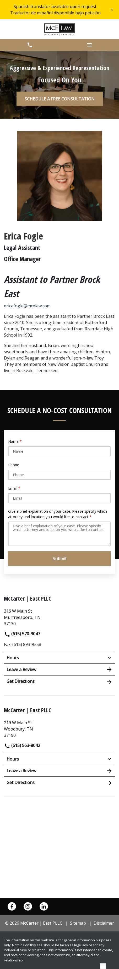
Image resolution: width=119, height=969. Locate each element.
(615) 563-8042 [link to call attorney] (22, 745)
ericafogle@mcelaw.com (27, 306)
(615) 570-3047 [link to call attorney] (22, 634)
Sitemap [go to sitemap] (78, 923)
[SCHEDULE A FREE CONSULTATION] (60, 99)
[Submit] (59, 558)
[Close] (112, 10)
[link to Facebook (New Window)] (12, 906)
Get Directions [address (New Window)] (59, 681)
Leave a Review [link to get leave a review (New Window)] (59, 669)
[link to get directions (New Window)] (59, 617)
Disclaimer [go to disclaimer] (104, 923)
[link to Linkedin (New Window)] (44, 906)
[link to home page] (60, 29)
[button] (29, 45)
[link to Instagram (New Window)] (28, 906)
